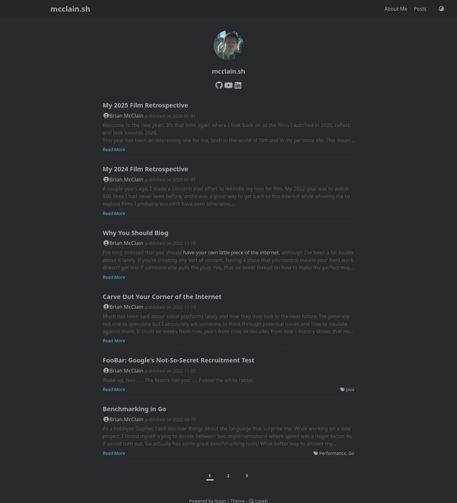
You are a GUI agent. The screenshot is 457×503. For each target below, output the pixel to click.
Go (351, 453)
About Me (396, 8)
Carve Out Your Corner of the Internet (162, 296)
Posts (421, 8)
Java (350, 389)
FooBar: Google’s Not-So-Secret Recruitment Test (178, 360)
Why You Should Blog (136, 233)
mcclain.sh (70, 8)
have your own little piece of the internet (231, 252)
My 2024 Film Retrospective (145, 169)
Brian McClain (123, 115)
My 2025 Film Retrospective (145, 105)
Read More (114, 149)
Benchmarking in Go (134, 409)
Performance (332, 453)
